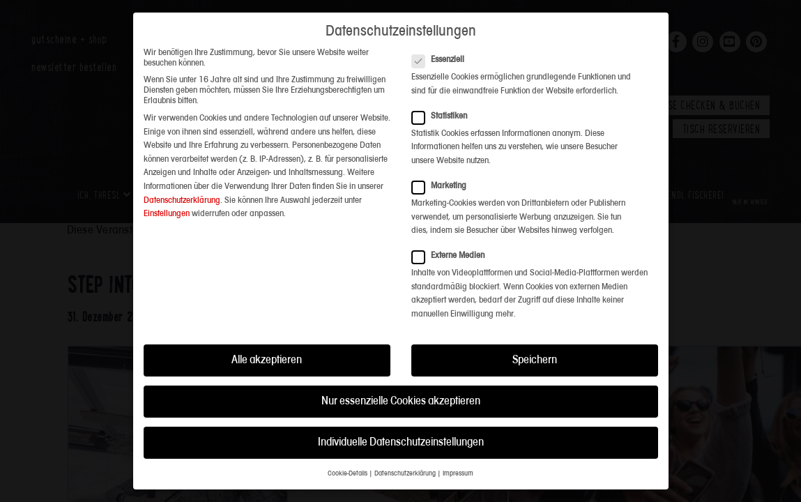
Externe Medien (452, 249)
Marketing (443, 179)
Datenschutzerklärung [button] (405, 467)
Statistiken (443, 110)
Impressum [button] (458, 467)
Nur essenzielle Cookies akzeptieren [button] (400, 395)
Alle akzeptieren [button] (266, 354)
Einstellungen (167, 207)
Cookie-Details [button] (347, 467)
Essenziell (442, 53)
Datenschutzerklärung (182, 193)
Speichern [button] (534, 354)
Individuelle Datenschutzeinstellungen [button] (401, 436)
